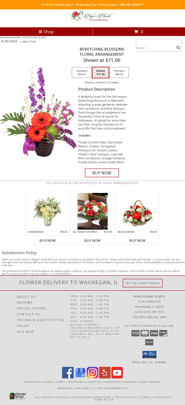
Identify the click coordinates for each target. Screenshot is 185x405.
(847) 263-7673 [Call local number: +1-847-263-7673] (154, 312)
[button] (149, 354)
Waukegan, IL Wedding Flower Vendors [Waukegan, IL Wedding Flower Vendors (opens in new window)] (132, 381)
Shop (46, 32)
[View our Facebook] (68, 377)
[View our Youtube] (117, 377)
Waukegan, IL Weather (73, 388)
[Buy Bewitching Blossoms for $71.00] (102, 173)
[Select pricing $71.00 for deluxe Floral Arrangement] (100, 72)
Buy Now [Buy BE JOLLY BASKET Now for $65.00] (137, 240)
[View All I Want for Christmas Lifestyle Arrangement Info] (92, 211)
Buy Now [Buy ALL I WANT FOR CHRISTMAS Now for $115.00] (92, 240)
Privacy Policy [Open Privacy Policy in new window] (126, 397)
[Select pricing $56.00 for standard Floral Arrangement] (82, 72)
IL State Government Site (109, 388)
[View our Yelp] (105, 377)
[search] (178, 48)
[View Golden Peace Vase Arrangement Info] (48, 211)
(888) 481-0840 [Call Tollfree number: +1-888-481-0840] (157, 317)
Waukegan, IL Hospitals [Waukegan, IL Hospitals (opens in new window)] (85, 381)
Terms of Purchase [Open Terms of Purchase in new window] (155, 397)
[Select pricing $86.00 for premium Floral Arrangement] (119, 72)
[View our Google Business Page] (80, 377)
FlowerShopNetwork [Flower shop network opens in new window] (95, 397)
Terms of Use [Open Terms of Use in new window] (104, 399)
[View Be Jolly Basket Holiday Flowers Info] (137, 211)
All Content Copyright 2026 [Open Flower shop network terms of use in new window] (56, 397)
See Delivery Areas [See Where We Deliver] (142, 283)
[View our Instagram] (92, 377)
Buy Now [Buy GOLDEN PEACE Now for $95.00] (47, 240)
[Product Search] (155, 48)
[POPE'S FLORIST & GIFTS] (92, 22)
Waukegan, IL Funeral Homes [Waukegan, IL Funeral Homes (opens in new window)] (45, 381)
